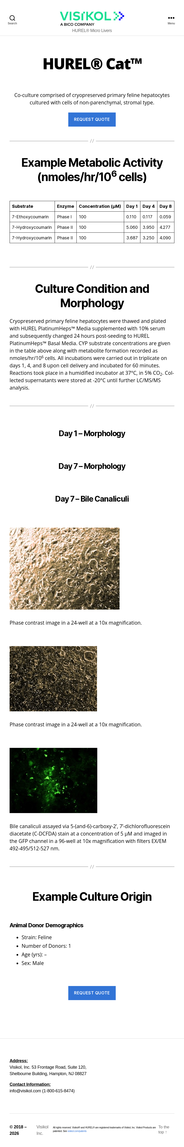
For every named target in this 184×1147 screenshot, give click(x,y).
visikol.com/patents (76, 1131)
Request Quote (92, 119)
